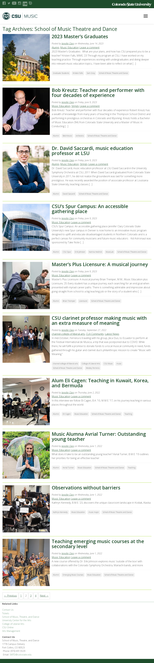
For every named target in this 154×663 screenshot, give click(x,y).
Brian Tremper (69, 301)
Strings (76, 106)
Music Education (70, 47)
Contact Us (8, 609)
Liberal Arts (8, 644)
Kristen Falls (78, 73)
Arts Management (11, 630)
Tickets (5, 613)
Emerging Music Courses (73, 574)
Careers (85, 644)
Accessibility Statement (13, 656)
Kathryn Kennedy (61, 516)
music (119, 363)
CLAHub (44, 644)
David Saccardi (69, 193)
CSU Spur (67, 252)
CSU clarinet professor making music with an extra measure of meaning (99, 320)
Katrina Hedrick (96, 252)
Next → (44, 595)
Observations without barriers (86, 487)
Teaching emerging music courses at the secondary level (98, 544)
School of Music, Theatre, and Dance (20, 616)
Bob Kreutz (68, 135)
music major (94, 516)
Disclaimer (32, 656)
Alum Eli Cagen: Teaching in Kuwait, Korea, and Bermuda (100, 383)
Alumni (56, 47)
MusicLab (110, 252)
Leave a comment (90, 47)
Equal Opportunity (100, 644)
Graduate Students (62, 73)
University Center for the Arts (16, 620)
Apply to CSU (73, 644)
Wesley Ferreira (93, 368)
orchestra (80, 135)
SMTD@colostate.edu (134, 610)
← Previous (10, 595)
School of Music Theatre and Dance (114, 73)
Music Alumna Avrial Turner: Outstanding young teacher (99, 436)
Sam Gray (91, 73)
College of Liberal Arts (91, 363)
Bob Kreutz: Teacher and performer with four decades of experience (98, 92)
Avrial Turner (69, 467)
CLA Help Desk (57, 644)
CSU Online (8, 627)
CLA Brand (33, 644)
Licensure (84, 301)
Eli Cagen (67, 414)
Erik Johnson (81, 252)
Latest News (112, 334)
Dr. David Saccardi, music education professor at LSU (93, 150)
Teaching (129, 414)
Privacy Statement (120, 644)
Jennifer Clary (68, 43)
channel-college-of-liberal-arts (69, 334)
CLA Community (95, 334)
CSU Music (108, 363)
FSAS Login (21, 644)
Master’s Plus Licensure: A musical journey (100, 264)
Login (41, 656)
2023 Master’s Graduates (80, 36)
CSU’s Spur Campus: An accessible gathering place (90, 208)
